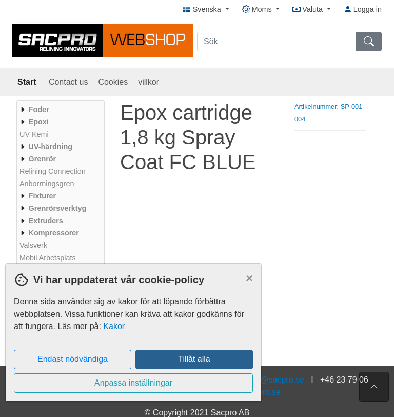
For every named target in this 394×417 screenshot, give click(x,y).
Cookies (113, 82)
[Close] (249, 278)
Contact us (68, 82)
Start (27, 82)
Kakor (114, 326)
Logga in (363, 9)
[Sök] (277, 41)
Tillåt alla (194, 359)
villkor (148, 82)
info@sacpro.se (275, 379)
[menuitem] (59, 109)
